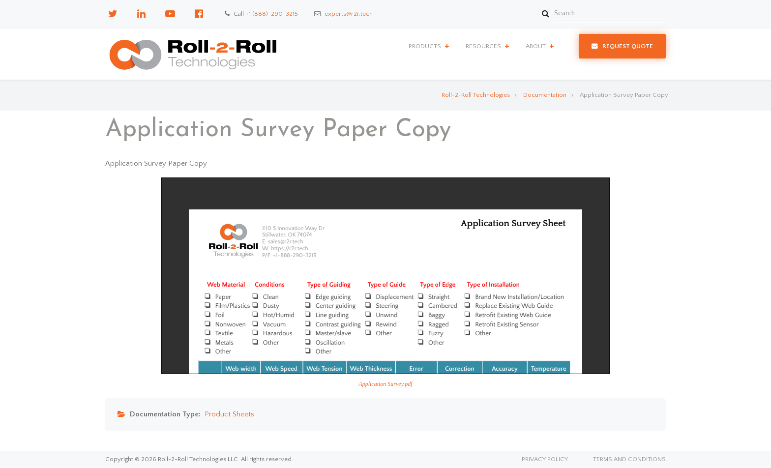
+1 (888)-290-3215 (271, 13)
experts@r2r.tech (349, 13)
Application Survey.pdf (385, 383)
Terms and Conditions (629, 459)
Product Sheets (229, 414)
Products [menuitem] (425, 46)
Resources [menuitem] (483, 46)
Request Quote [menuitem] (627, 46)
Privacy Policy (545, 459)
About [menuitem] (536, 46)
